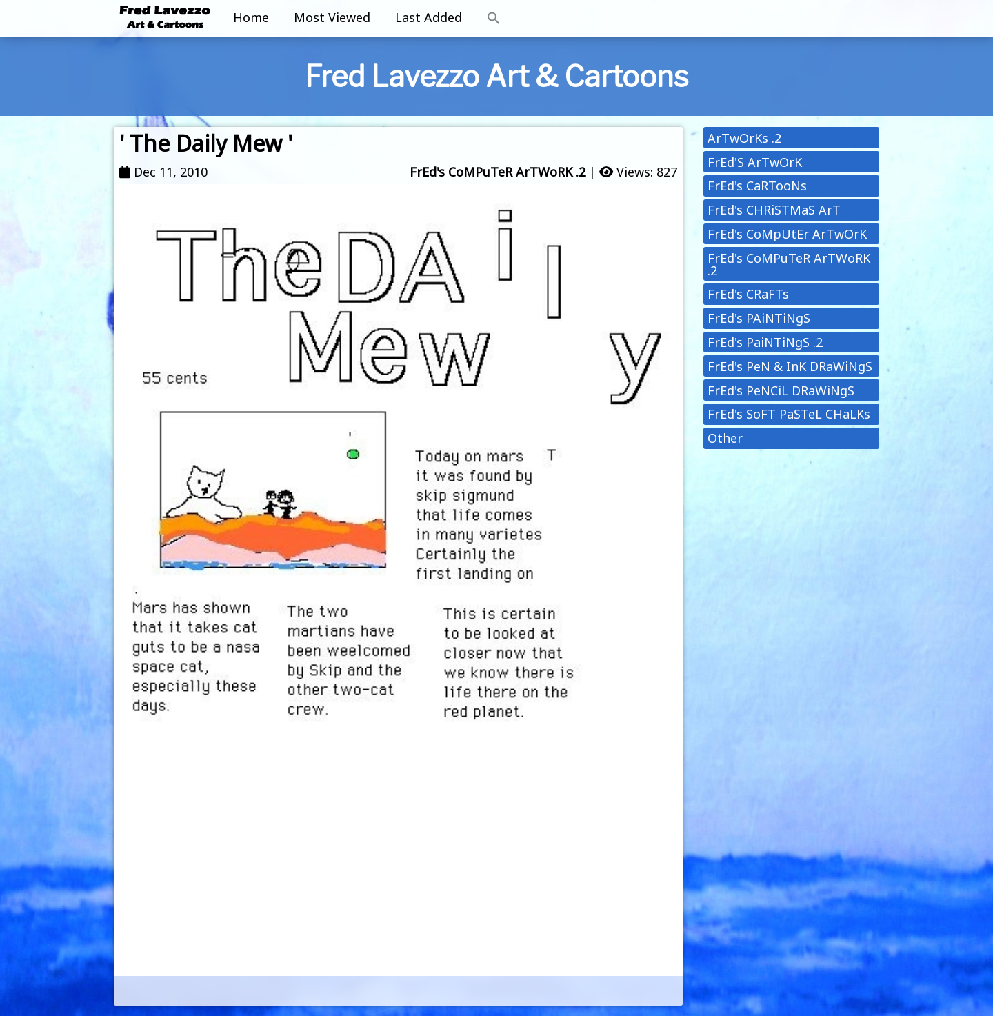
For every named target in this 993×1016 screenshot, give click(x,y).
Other (725, 438)
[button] (493, 18)
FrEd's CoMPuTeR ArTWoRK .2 (497, 171)
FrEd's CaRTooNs (757, 185)
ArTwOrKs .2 (744, 138)
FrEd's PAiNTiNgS (759, 318)
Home (251, 17)
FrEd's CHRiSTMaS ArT (774, 209)
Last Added (428, 17)
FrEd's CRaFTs (748, 294)
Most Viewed (332, 17)
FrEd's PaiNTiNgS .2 (765, 342)
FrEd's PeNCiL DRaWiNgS (781, 390)
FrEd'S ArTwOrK (755, 162)
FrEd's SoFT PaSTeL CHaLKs (789, 414)
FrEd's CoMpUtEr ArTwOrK (787, 234)
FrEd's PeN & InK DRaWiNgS (790, 366)
